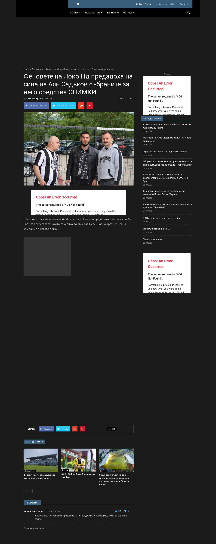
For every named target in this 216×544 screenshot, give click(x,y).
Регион (113, 12)
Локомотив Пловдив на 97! (157, 228)
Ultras (129, 12)
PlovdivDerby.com (34, 98)
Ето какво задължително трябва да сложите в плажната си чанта (167, 126)
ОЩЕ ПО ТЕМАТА (34, 442)
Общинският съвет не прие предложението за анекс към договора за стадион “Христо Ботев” (167, 163)
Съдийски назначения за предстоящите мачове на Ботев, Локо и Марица (164, 193)
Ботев (75, 12)
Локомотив (94, 12)
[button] (188, 12)
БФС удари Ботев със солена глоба (161, 218)
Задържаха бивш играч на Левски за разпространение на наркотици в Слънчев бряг (165, 177)
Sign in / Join (185, 4)
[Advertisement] (108, 40)
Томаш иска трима (152, 239)
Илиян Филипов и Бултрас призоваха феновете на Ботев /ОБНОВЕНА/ (167, 206)
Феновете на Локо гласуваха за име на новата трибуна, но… (167, 139)
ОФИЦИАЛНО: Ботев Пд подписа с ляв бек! (165, 151)
